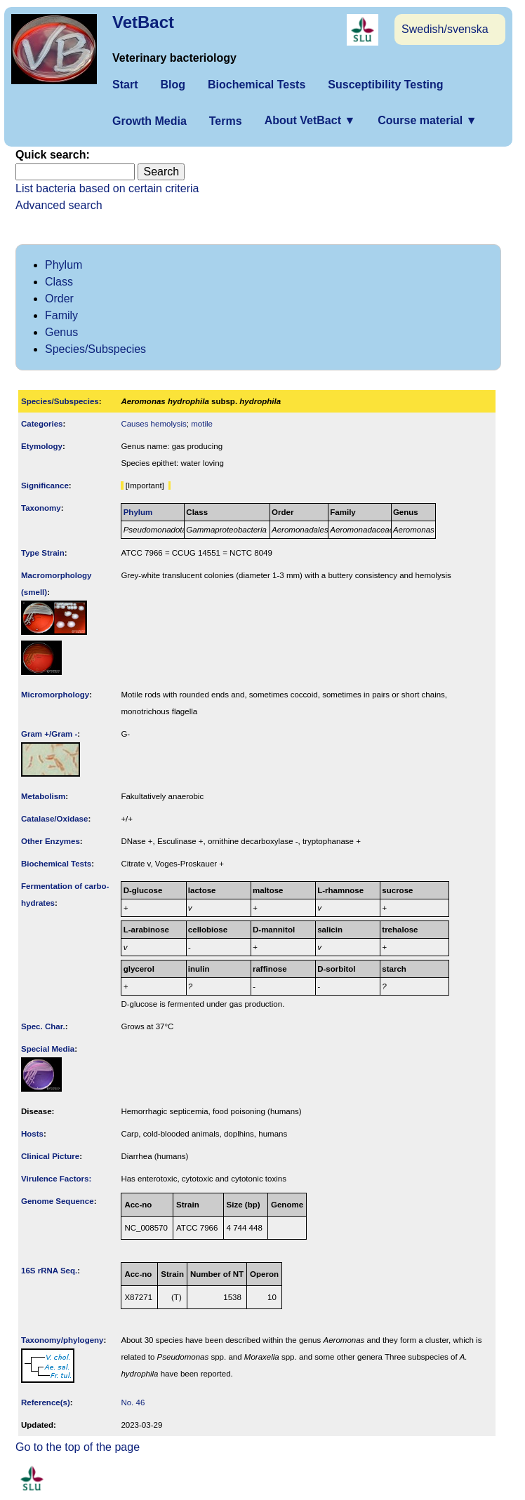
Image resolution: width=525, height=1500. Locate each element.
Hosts (32, 1134)
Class (59, 282)
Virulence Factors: (56, 1178)
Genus (61, 332)
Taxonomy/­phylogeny (62, 1340)
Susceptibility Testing (385, 85)
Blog (172, 85)
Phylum (63, 265)
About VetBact (310, 120)
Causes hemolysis (153, 424)
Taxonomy (41, 508)
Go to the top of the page (77, 1447)
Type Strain (43, 553)
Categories (42, 424)
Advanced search (58, 205)
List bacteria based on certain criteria (107, 188)
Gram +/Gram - (49, 734)
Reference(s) (45, 1402)
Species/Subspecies (95, 349)
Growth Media (149, 121)
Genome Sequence (57, 1201)
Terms (225, 121)
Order (59, 298)
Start (125, 85)
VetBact (143, 22)
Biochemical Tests (256, 85)
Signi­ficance (45, 485)
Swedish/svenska (445, 29)
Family (61, 315)
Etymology (41, 446)
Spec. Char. (43, 1026)
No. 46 (133, 1402)
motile (202, 424)
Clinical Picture (50, 1156)
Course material (427, 120)
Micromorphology (55, 694)
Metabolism (43, 796)
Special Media (47, 1049)
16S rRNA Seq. (49, 1270)
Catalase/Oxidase (54, 819)
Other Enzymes (50, 841)
